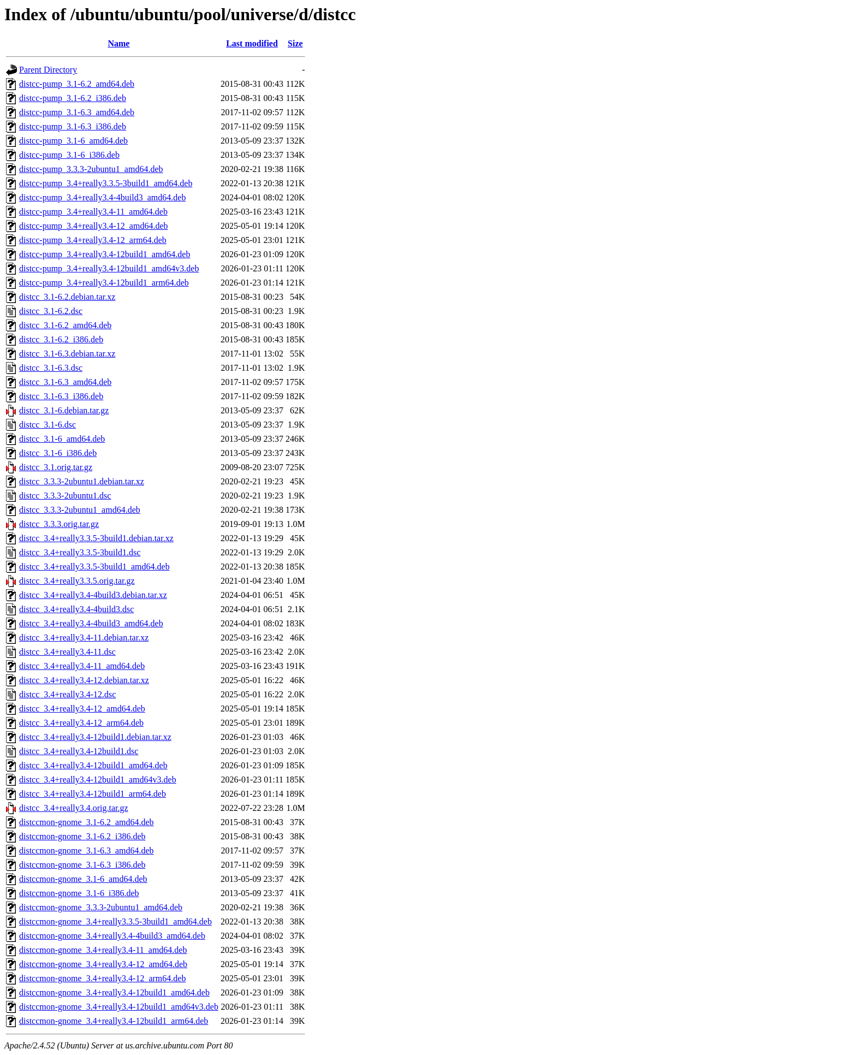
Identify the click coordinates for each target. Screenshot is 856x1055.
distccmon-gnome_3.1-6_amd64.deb (83, 879)
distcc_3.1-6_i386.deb (58, 453)
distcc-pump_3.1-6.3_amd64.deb (76, 112)
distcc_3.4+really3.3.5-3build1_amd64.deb (94, 566)
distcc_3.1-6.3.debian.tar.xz (67, 353)
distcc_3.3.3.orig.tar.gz (59, 524)
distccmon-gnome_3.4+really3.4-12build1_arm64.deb (113, 1021)
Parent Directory (48, 69)
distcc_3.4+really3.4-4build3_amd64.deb (91, 623)
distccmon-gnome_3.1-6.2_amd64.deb (86, 822)
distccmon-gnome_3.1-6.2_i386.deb (82, 836)
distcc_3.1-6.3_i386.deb (61, 396)
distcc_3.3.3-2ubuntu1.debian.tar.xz (81, 481)
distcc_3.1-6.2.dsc (50, 311)
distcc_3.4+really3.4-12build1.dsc (78, 751)
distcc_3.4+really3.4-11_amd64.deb (82, 666)
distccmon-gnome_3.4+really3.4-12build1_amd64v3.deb (118, 1006)
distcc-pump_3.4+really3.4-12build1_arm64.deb (104, 282)
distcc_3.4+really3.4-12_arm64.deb (81, 722)
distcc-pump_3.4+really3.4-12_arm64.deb (93, 240)
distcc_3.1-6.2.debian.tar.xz (67, 296)
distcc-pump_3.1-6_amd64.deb (73, 140)
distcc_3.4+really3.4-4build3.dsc (76, 609)
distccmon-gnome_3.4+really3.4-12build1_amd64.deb (114, 992)
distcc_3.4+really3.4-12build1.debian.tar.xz (95, 737)
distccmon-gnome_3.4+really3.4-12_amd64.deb (103, 964)
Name (118, 43)
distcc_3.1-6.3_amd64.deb (65, 382)
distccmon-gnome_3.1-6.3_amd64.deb (86, 850)
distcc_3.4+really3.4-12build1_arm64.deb (92, 793)
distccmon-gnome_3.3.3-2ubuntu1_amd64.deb (100, 907)
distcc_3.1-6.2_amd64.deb (65, 325)
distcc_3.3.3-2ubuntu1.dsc (65, 495)
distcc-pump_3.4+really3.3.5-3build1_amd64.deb (105, 183)
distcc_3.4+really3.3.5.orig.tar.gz (77, 580)
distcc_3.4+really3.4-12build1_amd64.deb (93, 765)
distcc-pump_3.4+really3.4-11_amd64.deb (93, 211)
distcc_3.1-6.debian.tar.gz (64, 410)
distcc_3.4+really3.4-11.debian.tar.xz (83, 637)
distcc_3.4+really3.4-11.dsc (67, 651)
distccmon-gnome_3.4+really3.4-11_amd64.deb (103, 950)
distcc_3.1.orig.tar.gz (55, 467)
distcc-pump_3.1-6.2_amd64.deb (76, 83)
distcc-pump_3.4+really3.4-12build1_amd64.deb (104, 254)
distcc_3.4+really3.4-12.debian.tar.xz (84, 680)
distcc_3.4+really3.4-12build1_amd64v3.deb (97, 779)
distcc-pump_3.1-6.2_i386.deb (72, 98)
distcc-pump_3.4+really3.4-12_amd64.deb (93, 225)
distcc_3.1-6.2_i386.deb (61, 339)
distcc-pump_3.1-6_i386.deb (69, 154)
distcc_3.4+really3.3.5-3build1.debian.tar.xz (96, 538)
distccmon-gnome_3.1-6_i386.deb (79, 893)
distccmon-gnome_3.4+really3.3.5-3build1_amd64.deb (115, 921)
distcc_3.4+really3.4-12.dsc (67, 694)
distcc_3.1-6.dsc (47, 424)
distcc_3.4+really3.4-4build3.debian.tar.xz (93, 595)
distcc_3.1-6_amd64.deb (62, 438)
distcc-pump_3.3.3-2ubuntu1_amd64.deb (91, 169)
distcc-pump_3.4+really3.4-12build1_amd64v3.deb (109, 268)
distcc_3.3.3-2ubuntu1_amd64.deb (79, 509)
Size (295, 43)
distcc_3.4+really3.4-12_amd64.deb (82, 708)
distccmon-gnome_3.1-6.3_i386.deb (82, 864)
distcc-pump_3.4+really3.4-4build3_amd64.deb (102, 197)
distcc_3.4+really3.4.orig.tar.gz (73, 808)
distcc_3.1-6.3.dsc (50, 367)
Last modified (252, 43)
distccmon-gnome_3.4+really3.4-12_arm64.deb (102, 978)
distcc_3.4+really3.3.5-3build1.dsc (79, 552)
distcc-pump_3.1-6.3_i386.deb (72, 126)
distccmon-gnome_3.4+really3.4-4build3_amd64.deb (112, 935)
